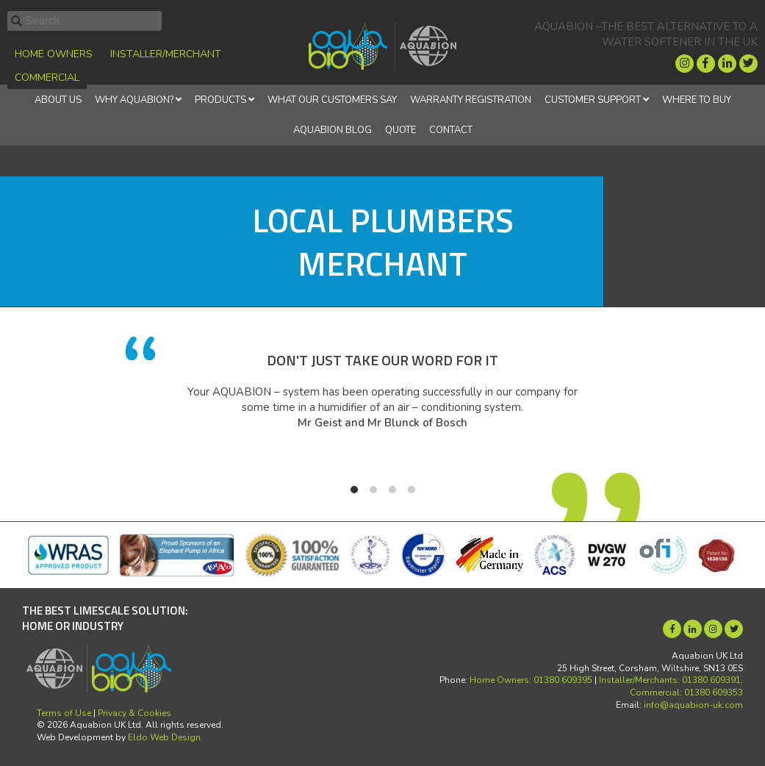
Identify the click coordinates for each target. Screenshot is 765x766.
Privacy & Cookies (134, 713)
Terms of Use (64, 713)
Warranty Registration (470, 100)
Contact (451, 130)
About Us (58, 100)
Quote (400, 130)
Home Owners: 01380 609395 (531, 680)
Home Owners (54, 54)
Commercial (47, 78)
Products (220, 100)
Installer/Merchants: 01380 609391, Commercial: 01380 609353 (671, 686)
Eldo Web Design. (165, 737)
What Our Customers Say (332, 100)
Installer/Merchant (165, 54)
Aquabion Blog (332, 130)
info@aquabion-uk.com (693, 705)
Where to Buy (696, 100)
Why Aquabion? (134, 100)
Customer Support (593, 100)
